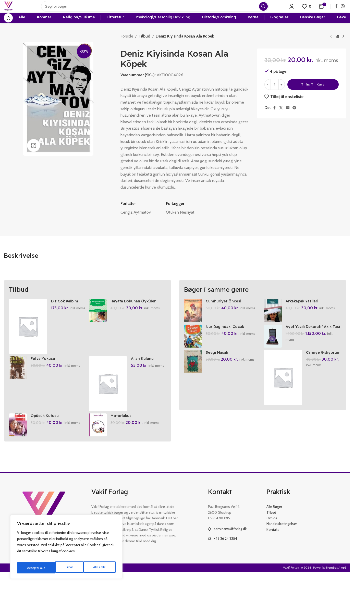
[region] (66, 549)
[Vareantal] (274, 96)
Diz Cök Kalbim (66, 312)
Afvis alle (61, 568)
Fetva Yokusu (44, 372)
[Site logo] (13, 11)
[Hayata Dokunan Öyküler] (99, 321)
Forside (126, 47)
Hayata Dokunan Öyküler (137, 312)
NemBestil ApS (336, 584)
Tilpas (30, 568)
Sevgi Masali (218, 368)
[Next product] (343, 48)
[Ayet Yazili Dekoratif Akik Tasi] (274, 349)
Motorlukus (123, 432)
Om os (271, 534)
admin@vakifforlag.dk (230, 545)
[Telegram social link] (294, 119)
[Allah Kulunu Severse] (109, 397)
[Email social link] (287, 119)
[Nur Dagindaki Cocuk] (193, 349)
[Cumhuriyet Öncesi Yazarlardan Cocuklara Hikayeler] (193, 321)
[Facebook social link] (336, 11)
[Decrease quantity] (267, 96)
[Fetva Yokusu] (18, 381)
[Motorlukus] (99, 441)
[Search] (160, 11)
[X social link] (281, 119)
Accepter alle (97, 568)
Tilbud (144, 47)
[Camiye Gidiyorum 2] (284, 393)
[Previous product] (331, 48)
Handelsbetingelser (281, 540)
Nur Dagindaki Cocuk (227, 340)
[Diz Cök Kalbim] (28, 337)
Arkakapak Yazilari (305, 312)
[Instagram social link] (342, 11)
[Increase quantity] (281, 96)
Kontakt (272, 546)
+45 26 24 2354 (225, 555)
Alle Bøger (274, 523)
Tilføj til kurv (313, 96)
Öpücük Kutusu (46, 432)
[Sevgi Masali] (193, 377)
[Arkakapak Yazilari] (274, 321)
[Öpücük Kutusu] (18, 441)
